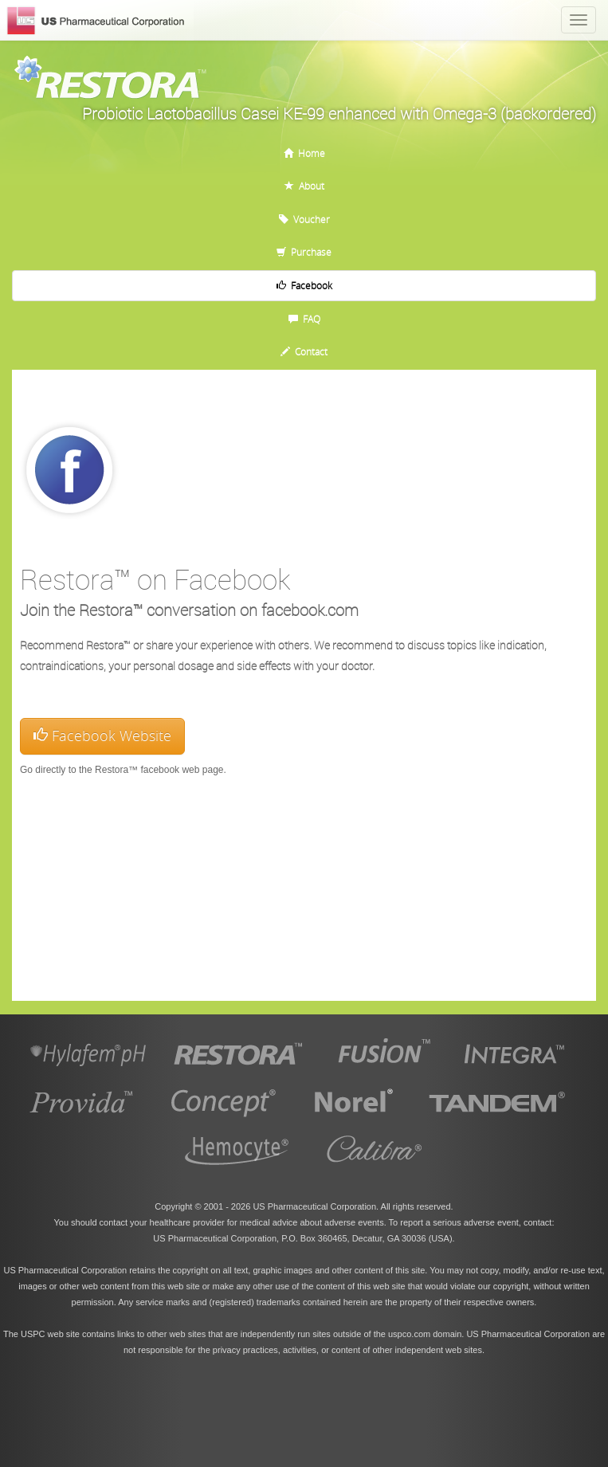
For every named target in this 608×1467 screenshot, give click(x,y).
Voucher (304, 219)
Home (304, 153)
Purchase (304, 251)
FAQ (304, 318)
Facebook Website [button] (102, 735)
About (304, 185)
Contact (304, 351)
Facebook (304, 285)
